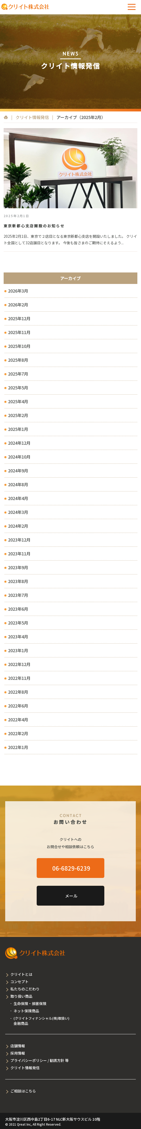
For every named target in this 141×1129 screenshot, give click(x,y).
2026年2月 (18, 304)
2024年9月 (18, 470)
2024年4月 (18, 498)
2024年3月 (18, 512)
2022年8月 (18, 692)
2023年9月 (18, 567)
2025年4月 (18, 401)
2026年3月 (18, 291)
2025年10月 (19, 346)
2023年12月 (19, 540)
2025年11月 (19, 332)
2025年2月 (18, 415)
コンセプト (19, 981)
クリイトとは (21, 974)
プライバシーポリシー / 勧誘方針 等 (39, 1060)
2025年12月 (19, 318)
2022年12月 (19, 664)
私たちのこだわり (25, 988)
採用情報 (17, 1053)
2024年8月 (18, 484)
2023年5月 (18, 623)
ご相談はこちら (23, 1091)
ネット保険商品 (26, 1010)
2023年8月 (18, 581)
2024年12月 (19, 443)
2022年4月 (18, 719)
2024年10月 (19, 457)
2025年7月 (18, 374)
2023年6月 (18, 609)
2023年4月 (18, 636)
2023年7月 (18, 595)
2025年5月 (18, 387)
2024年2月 (18, 526)
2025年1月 (18, 429)
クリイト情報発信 (32, 117)
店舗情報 (17, 1045)
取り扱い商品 (21, 996)
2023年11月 (19, 553)
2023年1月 (18, 650)
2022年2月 (18, 733)
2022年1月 (18, 747)
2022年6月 (18, 706)
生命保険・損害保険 (30, 1003)
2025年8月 (18, 360)
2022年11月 (19, 678)
